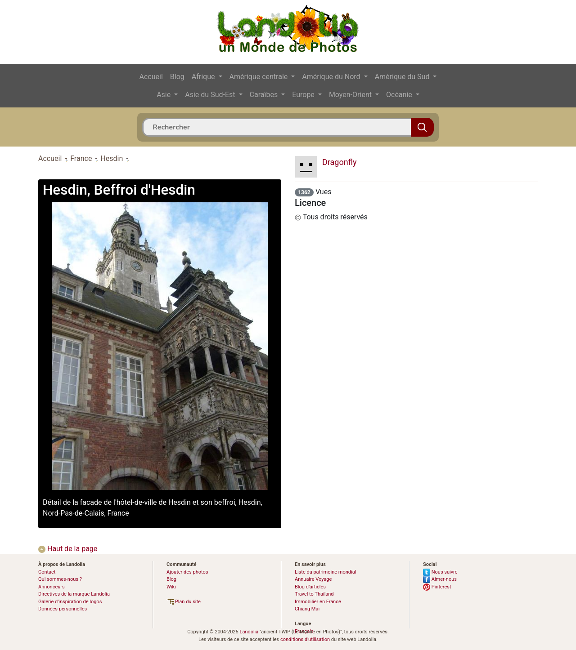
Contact (46, 572)
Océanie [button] (400, 94)
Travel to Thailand (314, 594)
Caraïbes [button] (265, 94)
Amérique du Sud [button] (403, 76)
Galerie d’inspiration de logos (70, 602)
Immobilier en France (318, 602)
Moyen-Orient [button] (351, 94)
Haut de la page (67, 548)
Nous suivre (440, 572)
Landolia (248, 632)
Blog (177, 76)
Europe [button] (304, 94)
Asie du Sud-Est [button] (211, 94)
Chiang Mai (307, 609)
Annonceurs (51, 587)
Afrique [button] (204, 76)
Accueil (151, 76)
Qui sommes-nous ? (60, 579)
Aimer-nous (440, 579)
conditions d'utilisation (305, 639)
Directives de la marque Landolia (74, 594)
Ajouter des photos (187, 572)
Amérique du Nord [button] (332, 76)
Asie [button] (164, 94)
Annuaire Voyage (313, 579)
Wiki (171, 587)
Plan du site (183, 602)
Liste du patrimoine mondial (325, 572)
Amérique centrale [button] (260, 76)
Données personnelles (62, 609)
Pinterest (437, 587)
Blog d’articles (310, 587)
